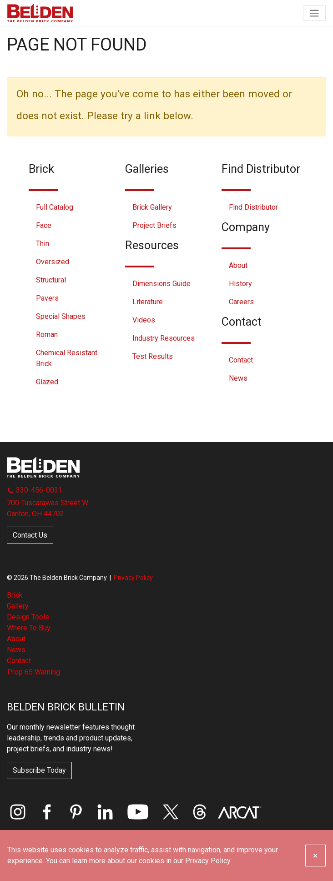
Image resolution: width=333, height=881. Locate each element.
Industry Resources (163, 338)
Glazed (47, 382)
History (240, 283)
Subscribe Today (39, 770)
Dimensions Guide (161, 283)
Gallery (18, 606)
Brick (15, 595)
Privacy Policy (133, 577)
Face (43, 225)
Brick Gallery (152, 207)
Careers (241, 301)
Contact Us (30, 535)
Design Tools (28, 617)
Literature (147, 301)
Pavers (47, 298)
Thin (42, 243)
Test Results (152, 356)
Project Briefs (154, 225)
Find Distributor (253, 207)
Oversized (52, 261)
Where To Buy (28, 628)
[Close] (315, 855)
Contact (241, 360)
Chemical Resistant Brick (66, 358)
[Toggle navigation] (314, 13)
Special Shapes (61, 316)
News (238, 378)
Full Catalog (54, 207)
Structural (51, 280)
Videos (143, 320)
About (238, 265)
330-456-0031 (34, 490)
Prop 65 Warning (33, 672)
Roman (47, 334)
